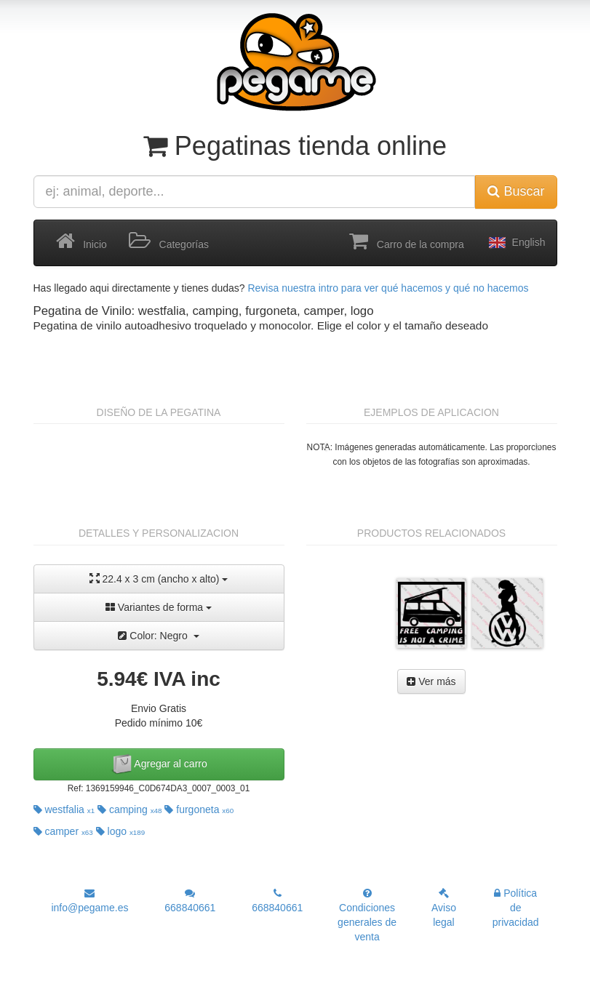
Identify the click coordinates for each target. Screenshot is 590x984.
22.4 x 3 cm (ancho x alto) (158, 578)
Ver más (431, 681)
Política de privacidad (516, 907)
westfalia (64, 809)
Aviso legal (443, 908)
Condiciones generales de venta (367, 915)
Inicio (81, 241)
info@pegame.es (89, 900)
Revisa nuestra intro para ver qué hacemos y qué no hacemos (387, 288)
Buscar (515, 191)
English (516, 243)
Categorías (169, 241)
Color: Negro (158, 635)
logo (120, 831)
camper (63, 831)
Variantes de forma (158, 607)
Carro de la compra (406, 241)
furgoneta (199, 809)
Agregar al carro (158, 764)
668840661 (189, 900)
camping (129, 809)
